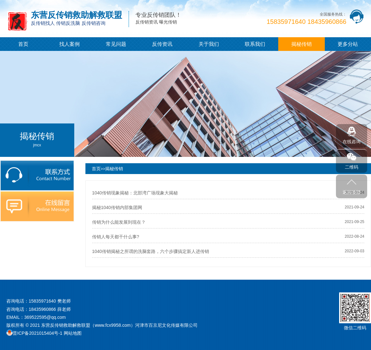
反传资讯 (162, 44)
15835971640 (42, 301)
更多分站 (348, 44)
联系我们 (255, 44)
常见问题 (116, 44)
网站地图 (73, 333)
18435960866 (42, 309)
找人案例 (69, 44)
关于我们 (209, 44)
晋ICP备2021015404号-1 (37, 333)
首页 (23, 44)
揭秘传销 (301, 44)
